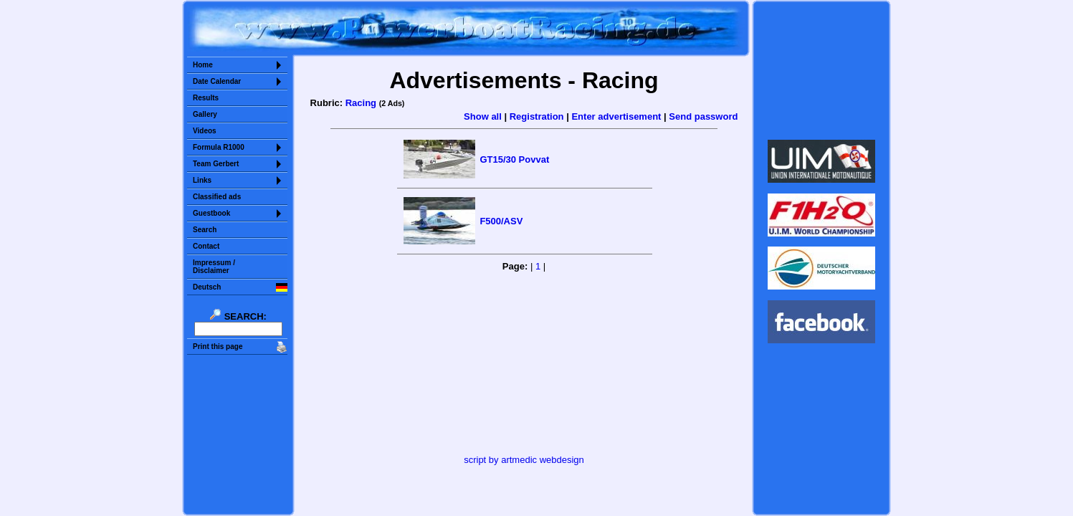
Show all (483, 116)
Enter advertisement (616, 116)
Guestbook (211, 213)
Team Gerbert (216, 164)
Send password (703, 116)
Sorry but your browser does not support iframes (822, 70)
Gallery (205, 114)
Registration (537, 116)
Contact (206, 246)
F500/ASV (501, 221)
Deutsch (207, 287)
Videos (204, 131)
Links (202, 180)
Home (203, 65)
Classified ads (217, 197)
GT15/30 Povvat (514, 159)
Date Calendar (217, 81)
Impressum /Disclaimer (214, 266)
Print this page (217, 346)
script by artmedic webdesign (524, 459)
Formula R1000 (218, 147)
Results (206, 98)
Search (204, 230)
